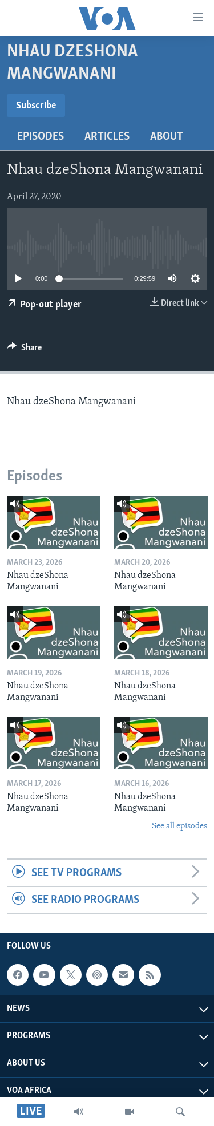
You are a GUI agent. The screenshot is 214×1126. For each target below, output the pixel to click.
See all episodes (179, 826)
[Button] (24, 350)
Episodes (40, 137)
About (166, 137)
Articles (107, 137)
